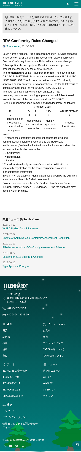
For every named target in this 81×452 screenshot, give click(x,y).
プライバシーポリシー (15, 417)
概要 (5, 330)
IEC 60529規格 (11, 377)
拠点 (5, 355)
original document (52, 103)
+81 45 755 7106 (16, 308)
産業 (45, 336)
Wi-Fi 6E (48, 383)
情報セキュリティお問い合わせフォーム (20, 425)
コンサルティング (53, 343)
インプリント (10, 411)
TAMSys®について (53, 349)
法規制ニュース (52, 370)
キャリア (48, 396)
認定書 (6, 336)
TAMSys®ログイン (53, 355)
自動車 (47, 330)
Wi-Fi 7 (47, 377)
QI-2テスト (49, 389)
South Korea (13, 46)
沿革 (5, 349)
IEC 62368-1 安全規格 (15, 370)
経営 (5, 343)
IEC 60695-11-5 (11, 389)
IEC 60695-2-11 (11, 383)
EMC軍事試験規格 (13, 396)
